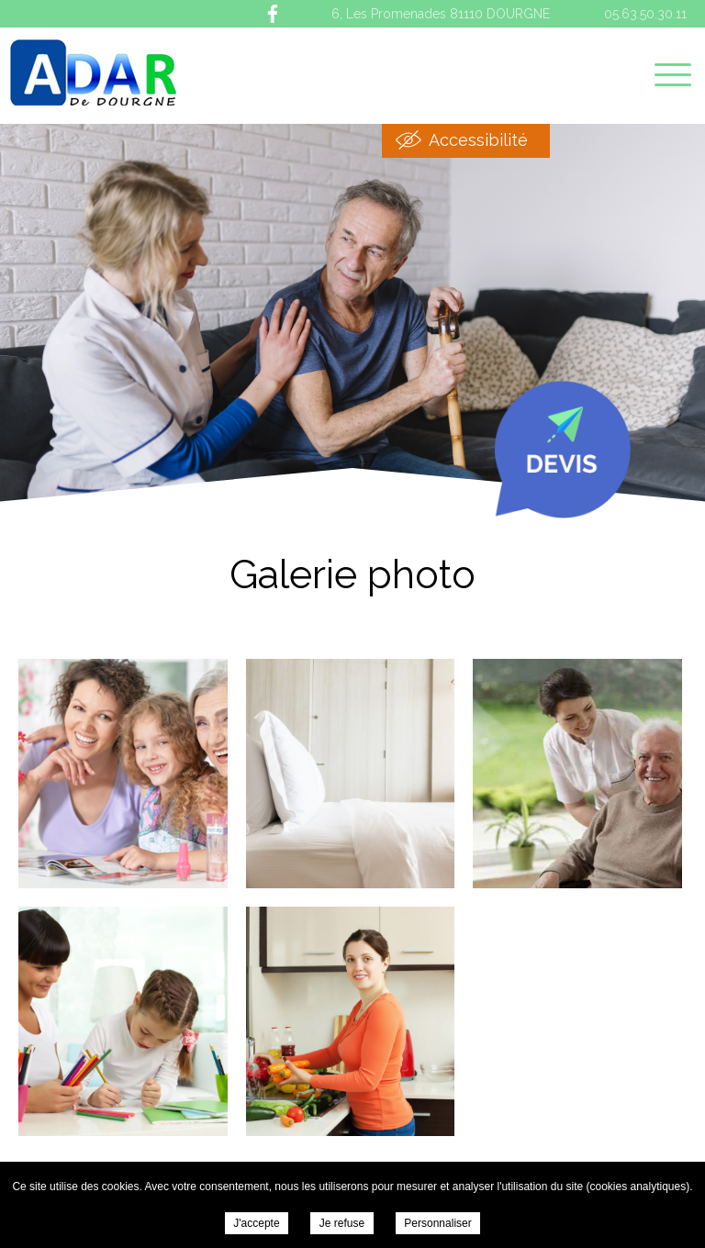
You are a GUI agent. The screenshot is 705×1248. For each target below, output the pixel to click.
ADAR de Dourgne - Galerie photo (92, 72)
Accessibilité (478, 140)
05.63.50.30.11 (645, 13)
